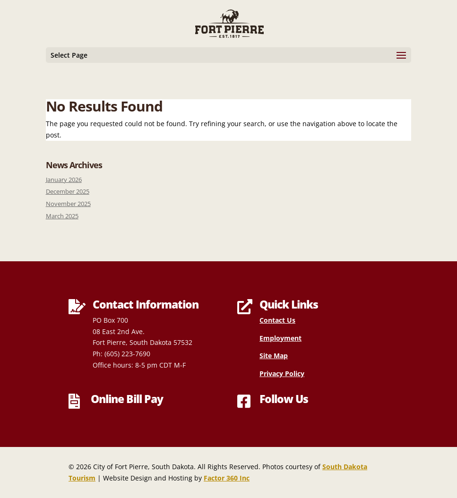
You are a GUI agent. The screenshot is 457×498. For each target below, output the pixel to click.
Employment (280, 338)
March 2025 (62, 216)
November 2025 (68, 204)
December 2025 (67, 192)
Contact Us (277, 320)
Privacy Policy (281, 373)
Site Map (273, 355)
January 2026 (64, 180)
